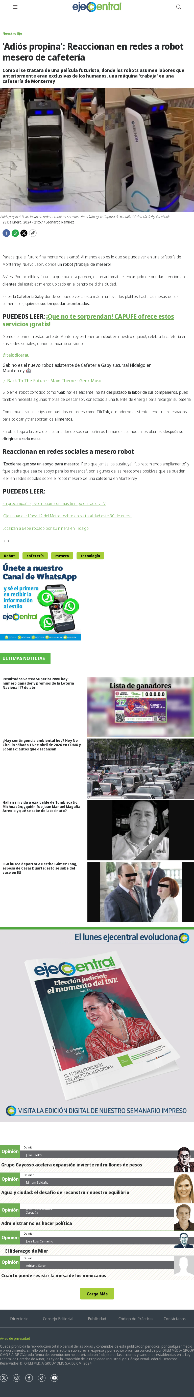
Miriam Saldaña (37, 1182)
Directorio (19, 1319)
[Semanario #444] (97, 1024)
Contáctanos (175, 1319)
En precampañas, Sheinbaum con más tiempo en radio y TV (54, 503)
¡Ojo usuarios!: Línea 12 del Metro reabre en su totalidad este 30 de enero (67, 516)
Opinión (28, 1147)
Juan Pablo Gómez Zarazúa (39, 1210)
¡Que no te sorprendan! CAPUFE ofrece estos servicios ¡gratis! (88, 320)
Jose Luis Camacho (39, 1241)
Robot (9, 555)
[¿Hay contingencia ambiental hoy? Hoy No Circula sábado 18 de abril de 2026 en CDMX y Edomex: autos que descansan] (140, 769)
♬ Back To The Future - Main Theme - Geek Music (52, 380)
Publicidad (97, 1319)
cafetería (35, 555)
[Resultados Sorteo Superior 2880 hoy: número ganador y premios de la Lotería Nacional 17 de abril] (140, 707)
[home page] (97, 7)
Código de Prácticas (135, 1319)
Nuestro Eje (12, 33)
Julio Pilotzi (34, 1155)
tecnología (90, 555)
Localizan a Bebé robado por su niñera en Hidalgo (46, 528)
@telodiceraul (17, 355)
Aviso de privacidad (15, 1338)
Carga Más (97, 1294)
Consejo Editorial (58, 1319)
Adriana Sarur (36, 1265)
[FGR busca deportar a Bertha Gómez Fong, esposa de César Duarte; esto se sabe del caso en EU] (140, 892)
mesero (62, 555)
